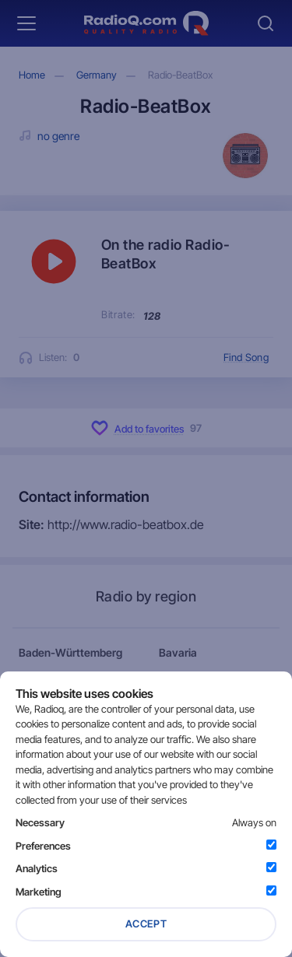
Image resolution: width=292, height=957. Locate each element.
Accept (146, 923)
